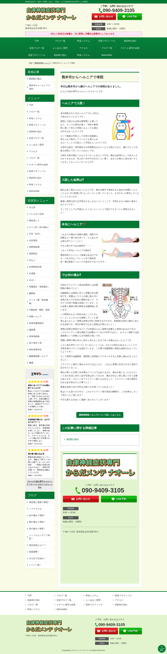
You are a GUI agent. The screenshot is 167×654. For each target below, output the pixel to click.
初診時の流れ (130, 41)
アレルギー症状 (36, 214)
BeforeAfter (107, 55)
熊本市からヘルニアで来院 (39, 87)
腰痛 (31, 363)
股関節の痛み (72, 439)
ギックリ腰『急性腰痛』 (38, 301)
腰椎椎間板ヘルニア (42, 63)
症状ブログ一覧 (36, 48)
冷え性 (32, 207)
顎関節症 (33, 254)
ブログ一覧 (60, 41)
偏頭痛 (32, 330)
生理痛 (32, 273)
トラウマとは (35, 509)
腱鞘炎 (32, 293)
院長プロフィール (107, 41)
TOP (37, 41)
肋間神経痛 (34, 247)
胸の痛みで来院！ (37, 522)
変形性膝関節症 (36, 323)
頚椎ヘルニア (35, 316)
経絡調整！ (34, 552)
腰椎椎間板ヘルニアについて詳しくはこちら (100, 415)
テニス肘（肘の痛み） (39, 227)
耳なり (32, 260)
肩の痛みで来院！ (37, 528)
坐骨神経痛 (34, 336)
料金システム (83, 41)
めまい (32, 280)
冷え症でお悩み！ (37, 558)
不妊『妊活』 (35, 234)
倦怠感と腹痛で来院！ (39, 502)
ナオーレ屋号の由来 (130, 48)
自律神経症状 (35, 267)
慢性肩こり (35, 220)
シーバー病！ (35, 565)
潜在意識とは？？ (37, 545)
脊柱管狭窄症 (35, 349)
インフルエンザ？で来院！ (39, 537)
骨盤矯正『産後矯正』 (39, 287)
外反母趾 (33, 240)
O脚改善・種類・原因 (39, 310)
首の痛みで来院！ (37, 515)
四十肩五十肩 (35, 343)
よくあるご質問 (60, 48)
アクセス (83, 48)
